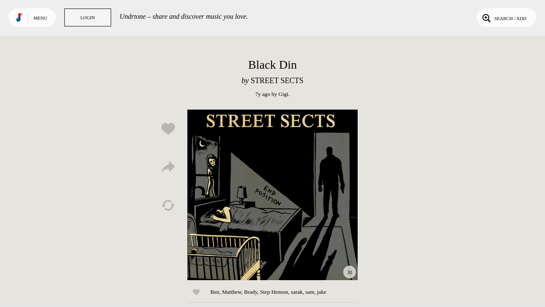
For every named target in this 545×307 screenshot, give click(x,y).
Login (87, 17)
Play (272, 195)
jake (322, 292)
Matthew (231, 292)
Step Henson (274, 292)
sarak (296, 292)
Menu (40, 17)
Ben (214, 292)
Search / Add (503, 17)
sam (309, 292)
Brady (250, 292)
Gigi (283, 94)
